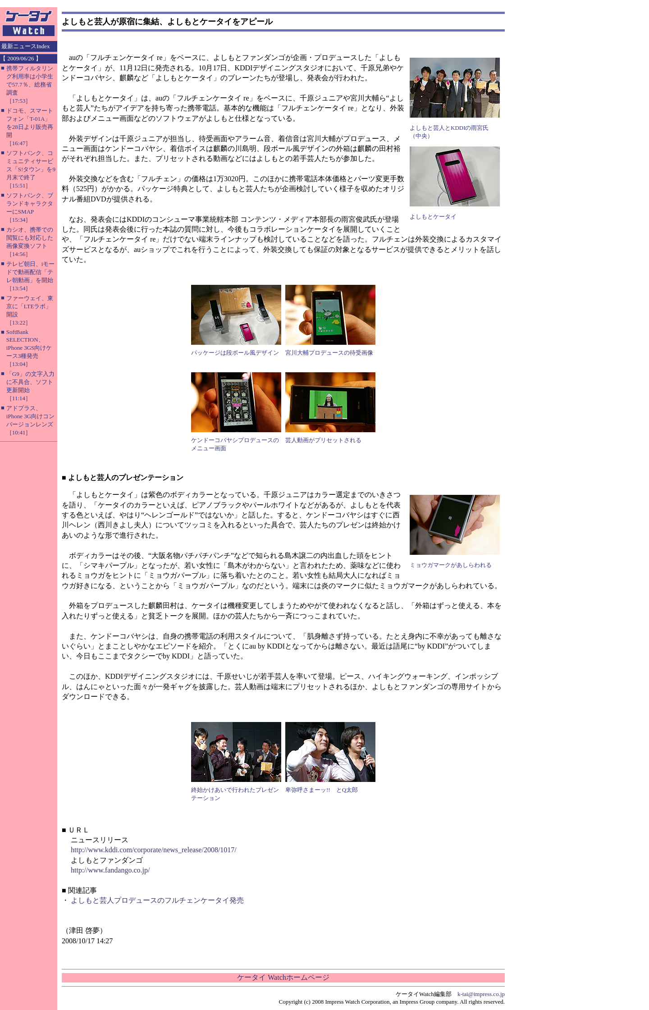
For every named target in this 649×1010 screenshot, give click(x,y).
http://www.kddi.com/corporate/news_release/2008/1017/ (154, 850)
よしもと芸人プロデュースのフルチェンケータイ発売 (157, 900)
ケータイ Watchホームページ (283, 977)
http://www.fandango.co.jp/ (110, 870)
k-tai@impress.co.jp (481, 994)
